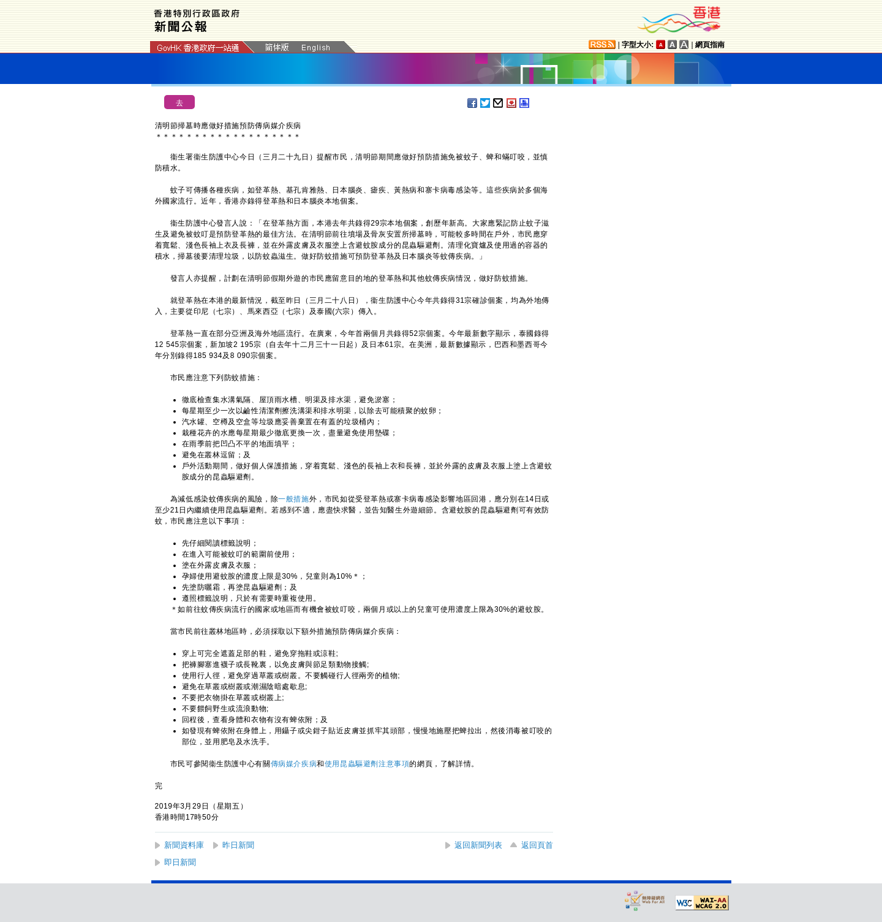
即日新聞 (180, 862)
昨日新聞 (238, 845)
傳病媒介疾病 (294, 764)
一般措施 (293, 499)
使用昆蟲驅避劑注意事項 (367, 764)
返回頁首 (537, 845)
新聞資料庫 (184, 845)
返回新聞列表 (478, 845)
